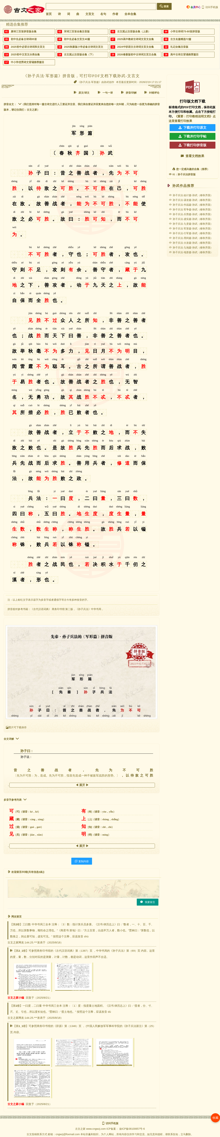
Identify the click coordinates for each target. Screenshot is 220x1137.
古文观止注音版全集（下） (79, 54)
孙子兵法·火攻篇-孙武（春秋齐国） (191, 242)
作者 (115, 14)
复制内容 (82, 861)
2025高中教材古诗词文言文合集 (135, 39)
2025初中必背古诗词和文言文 (28, 46)
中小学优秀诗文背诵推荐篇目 (27, 62)
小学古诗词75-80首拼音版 (185, 31)
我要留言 (147, 902)
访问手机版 (209, 7)
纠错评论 (151, 92)
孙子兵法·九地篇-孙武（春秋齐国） (191, 247)
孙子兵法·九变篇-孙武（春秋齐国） (191, 223)
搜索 (164, 6)
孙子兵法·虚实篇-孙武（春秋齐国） (191, 219)
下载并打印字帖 (192, 136)
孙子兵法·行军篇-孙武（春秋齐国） (191, 233)
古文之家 (80, 1128)
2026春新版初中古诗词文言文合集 (136, 54)
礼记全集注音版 (179, 46)
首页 (49, 14)
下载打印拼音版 (192, 145)
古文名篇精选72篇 (180, 39)
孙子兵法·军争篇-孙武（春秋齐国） (191, 209)
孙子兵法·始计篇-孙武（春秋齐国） (191, 195)
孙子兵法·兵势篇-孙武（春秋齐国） (191, 214)
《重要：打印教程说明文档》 (194, 116)
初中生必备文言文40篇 (77, 39)
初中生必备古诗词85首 (24, 39)
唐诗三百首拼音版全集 (23, 31)
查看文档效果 (192, 156)
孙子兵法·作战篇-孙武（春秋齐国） (191, 204)
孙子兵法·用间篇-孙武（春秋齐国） (191, 238)
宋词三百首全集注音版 (77, 31)
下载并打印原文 (192, 127)
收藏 (215, 1117)
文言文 (89, 14)
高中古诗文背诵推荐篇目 (184, 54)
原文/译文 (81, 92)
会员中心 (194, 7)
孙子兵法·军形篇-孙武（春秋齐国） (191, 228)
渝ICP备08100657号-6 (132, 1128)
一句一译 (105, 92)
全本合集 (130, 14)
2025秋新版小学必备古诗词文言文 (83, 46)
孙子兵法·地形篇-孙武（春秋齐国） (191, 252)
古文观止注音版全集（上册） (134, 31)
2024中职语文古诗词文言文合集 (135, 46)
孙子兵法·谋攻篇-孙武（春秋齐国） (191, 200)
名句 (103, 14)
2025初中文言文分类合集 (25, 54)
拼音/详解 (129, 92)
